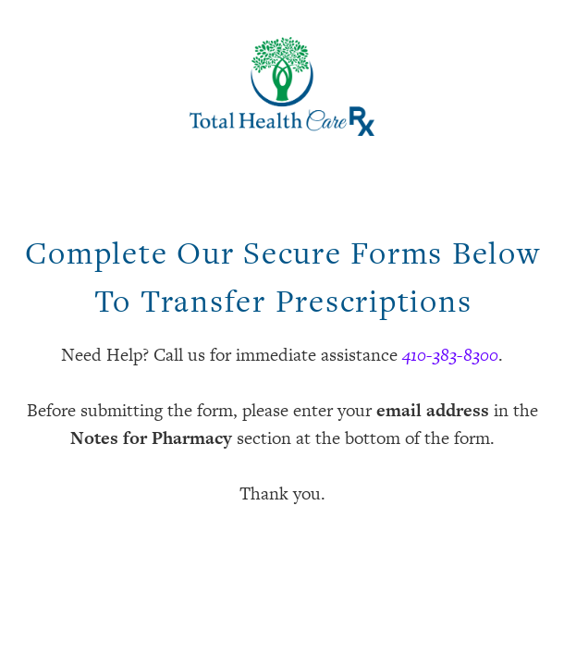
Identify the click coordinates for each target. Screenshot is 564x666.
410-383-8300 (450, 354)
